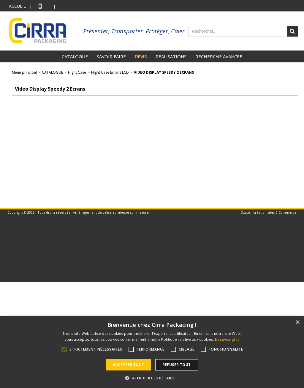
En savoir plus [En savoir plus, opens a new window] (227, 339)
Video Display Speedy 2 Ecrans (164, 72)
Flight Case (77, 72)
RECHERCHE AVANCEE (218, 56)
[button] (151, 378)
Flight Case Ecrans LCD (110, 72)
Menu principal (24, 72)
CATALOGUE (75, 56)
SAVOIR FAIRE (111, 56)
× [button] (297, 322)
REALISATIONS (171, 56)
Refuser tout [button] (176, 364)
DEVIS (141, 56)
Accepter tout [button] (128, 364)
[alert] (152, 352)
